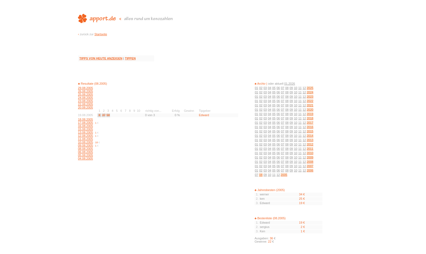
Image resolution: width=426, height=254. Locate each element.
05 (273, 88)
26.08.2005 (85, 91)
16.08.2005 (85, 126)
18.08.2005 (85, 119)
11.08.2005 (85, 139)
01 (256, 88)
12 (304, 88)
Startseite (101, 34)
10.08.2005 (85, 142)
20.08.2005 (85, 107)
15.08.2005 (85, 129)
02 (260, 88)
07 (282, 88)
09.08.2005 (85, 145)
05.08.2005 (85, 155)
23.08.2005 (85, 101)
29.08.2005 (85, 88)
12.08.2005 (85, 135)
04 (269, 88)
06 (278, 88)
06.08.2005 (85, 152)
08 (287, 88)
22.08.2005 (85, 104)
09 (291, 88)
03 (265, 88)
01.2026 (289, 83)
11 (300, 88)
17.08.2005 (85, 122)
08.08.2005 (85, 148)
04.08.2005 (85, 158)
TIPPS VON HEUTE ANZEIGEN (101, 58)
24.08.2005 (85, 97)
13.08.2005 (85, 132)
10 (295, 88)
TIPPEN (130, 58)
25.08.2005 (85, 94)
